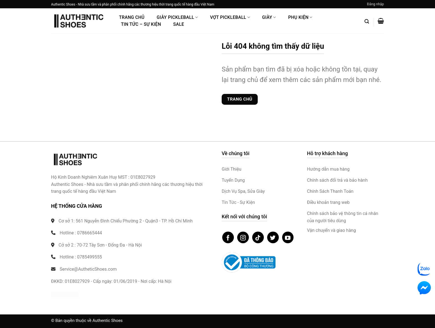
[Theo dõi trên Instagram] (243, 237)
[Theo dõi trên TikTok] (258, 237)
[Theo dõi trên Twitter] (273, 237)
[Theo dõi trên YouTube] (288, 237)
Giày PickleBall (177, 17)
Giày (269, 17)
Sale (178, 24)
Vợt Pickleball (230, 17)
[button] (375, 4)
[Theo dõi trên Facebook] (228, 237)
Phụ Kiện (300, 17)
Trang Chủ (132, 17)
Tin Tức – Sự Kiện (141, 24)
